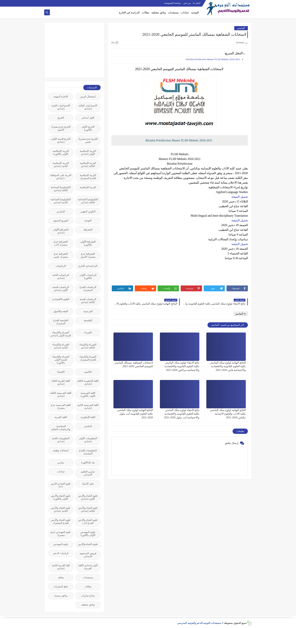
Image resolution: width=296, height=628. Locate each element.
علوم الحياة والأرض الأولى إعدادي (88, 497)
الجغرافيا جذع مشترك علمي (61, 255)
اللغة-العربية (61, 417)
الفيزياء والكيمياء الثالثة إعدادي (87, 346)
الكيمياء (61, 371)
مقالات (145, 12)
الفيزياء (88, 332)
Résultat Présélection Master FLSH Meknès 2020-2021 (213, 59)
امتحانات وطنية (60, 450)
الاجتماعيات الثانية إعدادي (61, 107)
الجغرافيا (88, 229)
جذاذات (185, 12)
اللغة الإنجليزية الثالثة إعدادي (88, 382)
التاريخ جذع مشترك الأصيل (61, 128)
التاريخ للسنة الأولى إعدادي (61, 140)
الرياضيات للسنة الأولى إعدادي (60, 289)
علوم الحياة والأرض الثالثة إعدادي (88, 509)
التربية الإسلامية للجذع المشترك (88, 177)
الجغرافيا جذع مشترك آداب (61, 243)
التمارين (61, 211)
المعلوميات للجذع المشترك (88, 452)
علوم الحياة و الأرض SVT (61, 485)
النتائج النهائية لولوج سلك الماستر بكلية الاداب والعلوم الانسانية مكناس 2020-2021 (228, 414)
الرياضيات (61, 265)
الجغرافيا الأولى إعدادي (61, 231)
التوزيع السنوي (60, 220)
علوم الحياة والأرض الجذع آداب (88, 521)
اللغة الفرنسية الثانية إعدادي (88, 406)
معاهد (61, 577)
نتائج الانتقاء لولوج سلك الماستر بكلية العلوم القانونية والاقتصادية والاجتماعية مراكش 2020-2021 (182, 366)
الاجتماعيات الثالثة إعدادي (88, 107)
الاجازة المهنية (61, 96)
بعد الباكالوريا (88, 462)
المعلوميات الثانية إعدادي (61, 440)
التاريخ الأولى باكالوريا (87, 128)
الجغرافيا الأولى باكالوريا (88, 243)
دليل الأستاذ (88, 483)
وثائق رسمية (60, 595)
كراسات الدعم (60, 553)
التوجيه (195, 12)
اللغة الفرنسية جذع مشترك (61, 406)
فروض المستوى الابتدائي (88, 555)
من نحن (186, 3)
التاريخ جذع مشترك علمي (88, 140)
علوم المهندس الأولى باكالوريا (87, 534)
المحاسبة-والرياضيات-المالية (60, 428)
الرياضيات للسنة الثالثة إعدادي (88, 301)
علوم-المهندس (60, 544)
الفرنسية (88, 311)
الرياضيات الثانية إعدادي (60, 276)
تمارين (60, 462)
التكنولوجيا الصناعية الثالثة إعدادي (61, 189)
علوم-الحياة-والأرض (88, 544)
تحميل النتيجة (239, 196)
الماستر (241, 28)
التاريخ (61, 117)
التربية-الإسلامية (88, 187)
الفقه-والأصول (60, 311)
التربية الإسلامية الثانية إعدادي (61, 164)
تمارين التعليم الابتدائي (88, 473)
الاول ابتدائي (88, 117)
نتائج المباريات (60, 586)
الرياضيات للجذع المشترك (88, 289)
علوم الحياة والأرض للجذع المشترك (61, 521)
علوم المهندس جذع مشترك (61, 534)
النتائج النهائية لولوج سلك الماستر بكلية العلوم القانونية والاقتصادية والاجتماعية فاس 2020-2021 (228, 366)
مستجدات (173, 12)
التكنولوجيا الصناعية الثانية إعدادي (61, 201)
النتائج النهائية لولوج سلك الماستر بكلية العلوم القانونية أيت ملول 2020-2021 (135, 414)
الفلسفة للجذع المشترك (60, 322)
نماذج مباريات (88, 595)
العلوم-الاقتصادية (60, 299)
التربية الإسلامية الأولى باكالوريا (61, 152)
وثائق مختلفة (158, 12)
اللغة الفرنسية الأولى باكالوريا (88, 394)
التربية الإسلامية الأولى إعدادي (88, 152)
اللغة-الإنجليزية (88, 417)
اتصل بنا (196, 3)
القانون (88, 371)
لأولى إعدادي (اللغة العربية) (88, 567)
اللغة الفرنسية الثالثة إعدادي (60, 394)
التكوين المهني (88, 211)
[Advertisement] (72, 49)
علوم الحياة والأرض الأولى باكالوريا (61, 497)
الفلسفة (88, 320)
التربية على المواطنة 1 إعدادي (60, 177)
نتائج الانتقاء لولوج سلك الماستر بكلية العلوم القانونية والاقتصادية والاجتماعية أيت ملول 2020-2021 (181, 414)
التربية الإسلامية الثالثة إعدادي (88, 164)
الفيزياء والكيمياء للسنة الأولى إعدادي (61, 334)
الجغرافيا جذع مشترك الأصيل (88, 255)
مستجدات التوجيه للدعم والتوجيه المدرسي (199, 623)
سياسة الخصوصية (172, 3)
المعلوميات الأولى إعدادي (88, 440)
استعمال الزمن (88, 96)
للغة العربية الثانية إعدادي (61, 567)
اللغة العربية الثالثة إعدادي (61, 382)
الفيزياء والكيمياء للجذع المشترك (87, 358)
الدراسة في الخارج (129, 12)
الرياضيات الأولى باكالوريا (87, 276)
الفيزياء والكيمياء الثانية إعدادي (60, 346)
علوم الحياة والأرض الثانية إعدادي (61, 509)
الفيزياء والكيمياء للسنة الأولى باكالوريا (60, 359)
